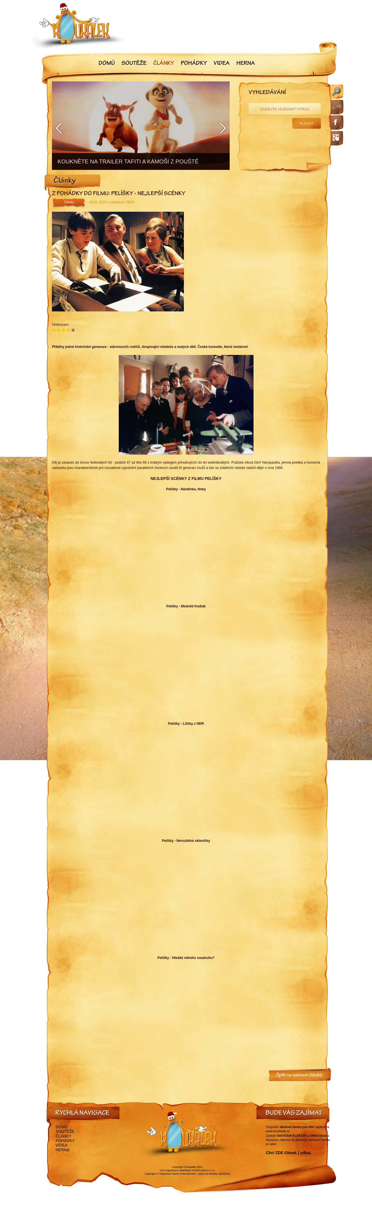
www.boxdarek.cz (278, 1131)
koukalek (191, 1167)
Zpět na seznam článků (299, 1075)
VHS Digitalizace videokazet (175, 1170)
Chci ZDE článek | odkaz (288, 1152)
